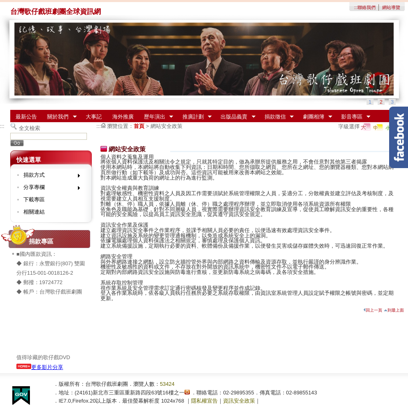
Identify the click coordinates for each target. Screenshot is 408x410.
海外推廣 (123, 117)
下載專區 (34, 199)
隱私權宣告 (204, 401)
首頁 (139, 126)
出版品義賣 (235, 117)
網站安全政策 (166, 126)
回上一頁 (372, 310)
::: (356, 7)
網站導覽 (391, 7)
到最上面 (394, 310)
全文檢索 (29, 128)
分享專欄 (49, 189)
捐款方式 (49, 176)
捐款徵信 (276, 117)
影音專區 (353, 117)
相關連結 (34, 212)
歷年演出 (156, 117)
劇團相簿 (315, 117)
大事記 (94, 117)
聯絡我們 (367, 7)
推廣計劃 (194, 117)
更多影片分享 (39, 367)
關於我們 (59, 117)
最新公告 (26, 117)
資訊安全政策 (239, 401)
